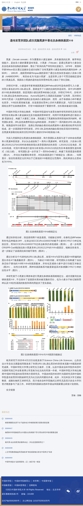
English (17, 2)
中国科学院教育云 (22, 481)
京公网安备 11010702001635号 (36, 501)
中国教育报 (7, 485)
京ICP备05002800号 (11, 501)
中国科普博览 (20, 485)
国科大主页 (6, 2)
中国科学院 (7, 481)
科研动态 (43, 28)
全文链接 (10, 390)
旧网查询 (33, 485)
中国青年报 (46, 481)
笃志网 (23, 2)
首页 (70, 35)
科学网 (36, 481)
